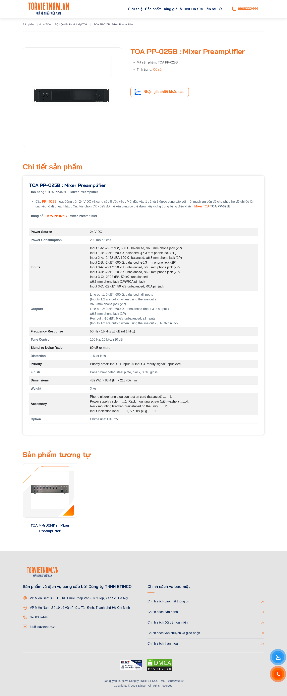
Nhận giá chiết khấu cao (160, 92)
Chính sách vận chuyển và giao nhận (173, 633)
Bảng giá (157, 9)
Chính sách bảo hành (162, 612)
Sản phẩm (131, 9)
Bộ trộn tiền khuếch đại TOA (71, 24)
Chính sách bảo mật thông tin (168, 601)
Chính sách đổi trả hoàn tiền (167, 622)
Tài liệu (174, 9)
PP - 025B (49, 201)
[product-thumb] (50, 490)
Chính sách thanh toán (163, 643)
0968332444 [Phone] (245, 9)
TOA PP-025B (56, 216)
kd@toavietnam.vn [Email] (43, 627)
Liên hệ (208, 9)
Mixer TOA (44, 24)
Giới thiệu (110, 9)
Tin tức (191, 9)
